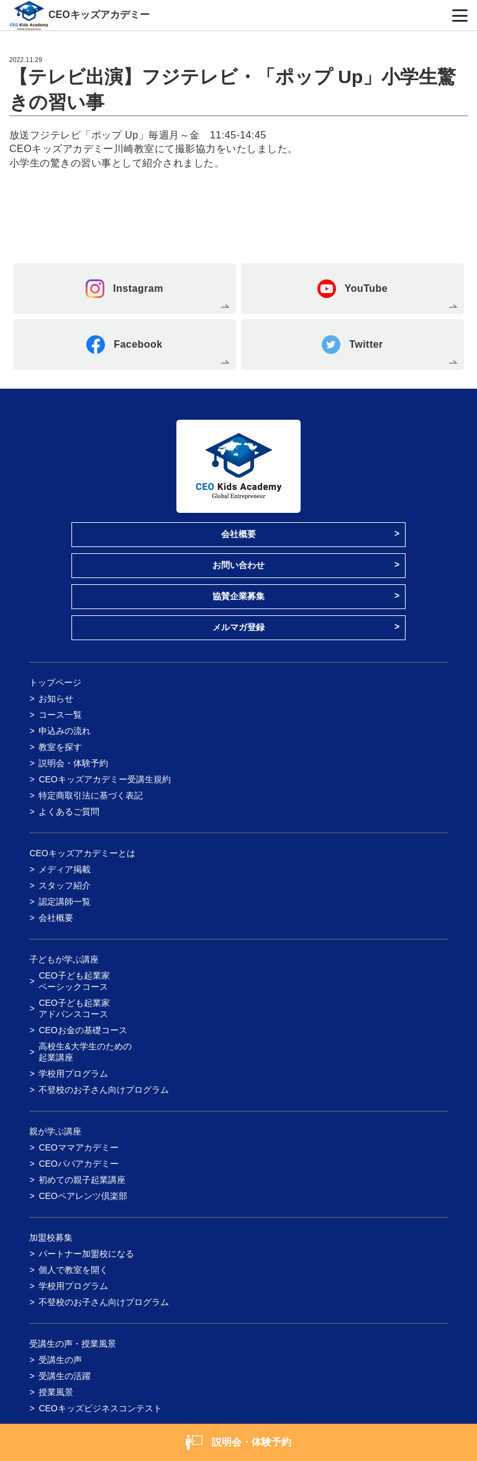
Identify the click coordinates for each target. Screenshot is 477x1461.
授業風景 (56, 1392)
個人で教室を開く (73, 1270)
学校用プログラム (73, 1074)
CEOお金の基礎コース (83, 1030)
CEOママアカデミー (78, 1147)
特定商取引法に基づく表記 (91, 795)
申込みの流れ (65, 731)
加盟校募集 (51, 1237)
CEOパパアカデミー (78, 1164)
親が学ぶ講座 (55, 1131)
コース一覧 (60, 715)
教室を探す (60, 747)
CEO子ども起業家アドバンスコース (74, 1008)
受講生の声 (60, 1360)
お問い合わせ (238, 565)
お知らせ (56, 698)
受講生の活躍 (65, 1376)
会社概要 (238, 534)
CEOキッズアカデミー (99, 14)
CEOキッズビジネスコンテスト (100, 1408)
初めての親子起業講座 (82, 1180)
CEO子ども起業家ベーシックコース (74, 981)
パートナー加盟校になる (86, 1254)
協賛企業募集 (238, 596)
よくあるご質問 (69, 811)
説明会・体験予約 (73, 763)
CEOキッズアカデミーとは (82, 853)
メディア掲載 (65, 869)
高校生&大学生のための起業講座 (85, 1051)
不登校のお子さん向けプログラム (104, 1090)
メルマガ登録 (238, 627)
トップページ (55, 682)
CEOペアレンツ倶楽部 (83, 1196)
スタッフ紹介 (65, 885)
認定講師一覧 (65, 902)
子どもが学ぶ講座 (64, 959)
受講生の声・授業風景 (72, 1344)
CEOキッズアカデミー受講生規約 (104, 779)
